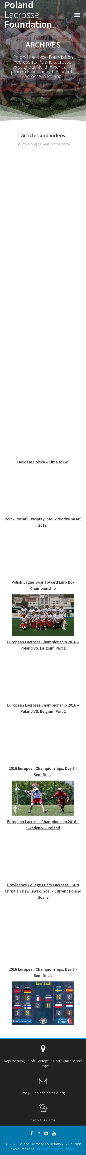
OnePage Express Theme (55, 1148)
